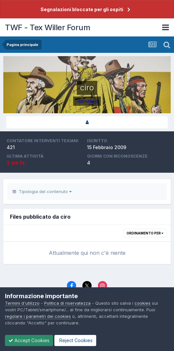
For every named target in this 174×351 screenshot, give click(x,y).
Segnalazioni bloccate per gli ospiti (82, 9)
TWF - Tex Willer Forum (47, 27)
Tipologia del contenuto (42, 191)
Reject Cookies (75, 340)
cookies (142, 303)
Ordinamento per (145, 233)
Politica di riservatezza (67, 303)
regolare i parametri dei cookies (38, 316)
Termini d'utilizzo (22, 303)
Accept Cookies (29, 340)
